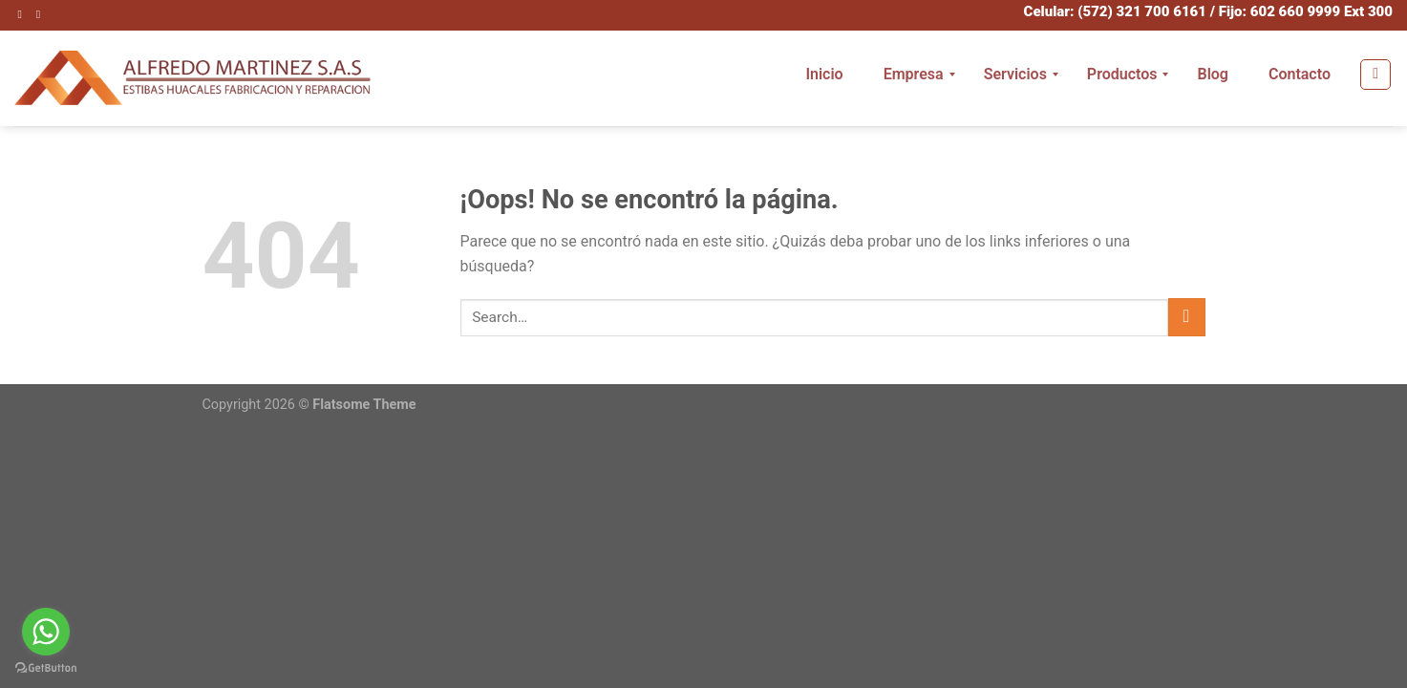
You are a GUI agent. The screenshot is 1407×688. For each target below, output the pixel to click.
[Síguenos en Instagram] (24, 14)
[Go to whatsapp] (46, 632)
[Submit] (1186, 316)
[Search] (1375, 74)
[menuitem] (824, 74)
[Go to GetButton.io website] (45, 668)
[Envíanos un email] (42, 14)
